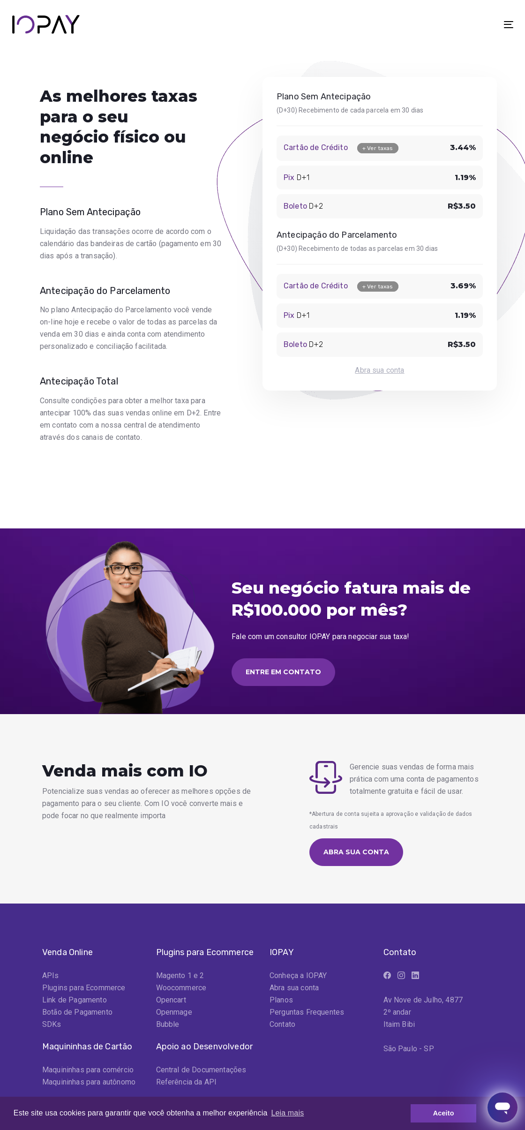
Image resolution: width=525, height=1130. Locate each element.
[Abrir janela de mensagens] (503, 1107)
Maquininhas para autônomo (88, 1081)
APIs (50, 975)
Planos (281, 999)
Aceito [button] (443, 1113)
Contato (282, 1024)
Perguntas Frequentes (307, 1012)
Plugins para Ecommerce (84, 987)
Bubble (168, 1024)
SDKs (51, 1024)
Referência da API (186, 1081)
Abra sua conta (379, 370)
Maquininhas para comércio (88, 1069)
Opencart (171, 999)
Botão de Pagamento (77, 1012)
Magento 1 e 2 (180, 975)
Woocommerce (181, 987)
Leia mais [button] (287, 1113)
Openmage (174, 1012)
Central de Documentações (201, 1069)
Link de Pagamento (74, 999)
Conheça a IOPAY (298, 975)
